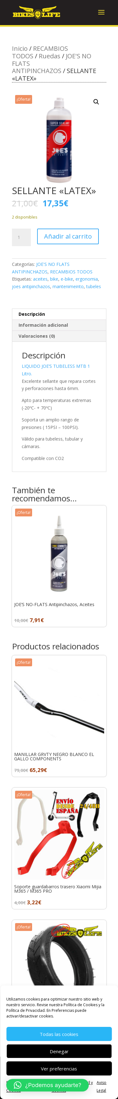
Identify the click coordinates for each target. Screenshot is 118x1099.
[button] (96, 102)
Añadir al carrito (68, 236)
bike (54, 279)
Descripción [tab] (32, 314)
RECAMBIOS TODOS (71, 272)
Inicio (20, 48)
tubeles (93, 286)
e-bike (67, 279)
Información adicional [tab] (43, 325)
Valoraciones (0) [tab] (37, 336)
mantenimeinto (68, 286)
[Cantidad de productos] (21, 237)
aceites (40, 279)
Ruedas (49, 56)
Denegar (59, 1051)
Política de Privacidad (25, 1010)
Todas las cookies (59, 1034)
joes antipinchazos (31, 286)
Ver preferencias (59, 1068)
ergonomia (87, 279)
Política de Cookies (81, 1004)
